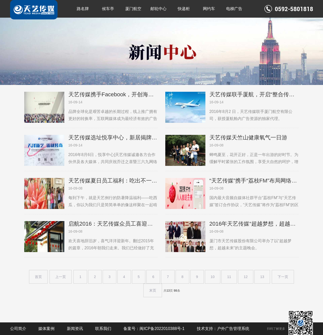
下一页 (283, 277)
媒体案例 (46, 328)
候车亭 (108, 9)
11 (229, 277)
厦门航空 (133, 9)
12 (246, 277)
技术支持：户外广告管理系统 (223, 328)
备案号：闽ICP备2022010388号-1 (153, 328)
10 (213, 277)
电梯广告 (234, 9)
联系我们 (103, 328)
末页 (152, 290)
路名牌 (83, 9)
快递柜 (184, 9)
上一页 (60, 277)
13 (262, 277)
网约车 (209, 9)
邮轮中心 (158, 9)
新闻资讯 (75, 328)
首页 (38, 277)
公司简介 (18, 328)
